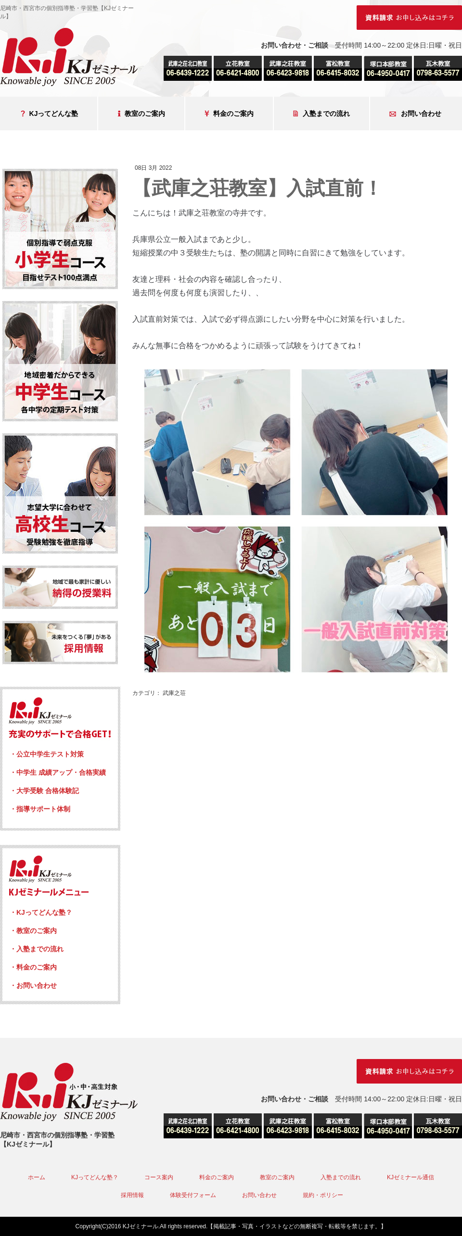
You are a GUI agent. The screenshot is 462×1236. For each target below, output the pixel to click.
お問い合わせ (415, 114)
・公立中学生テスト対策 (47, 754)
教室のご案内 (141, 114)
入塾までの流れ (321, 114)
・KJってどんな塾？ (41, 912)
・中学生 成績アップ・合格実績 (58, 772)
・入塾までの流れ (37, 949)
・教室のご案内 (33, 930)
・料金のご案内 (33, 967)
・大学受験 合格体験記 (44, 791)
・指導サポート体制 (40, 809)
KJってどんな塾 (49, 114)
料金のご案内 (229, 114)
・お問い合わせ (33, 985)
